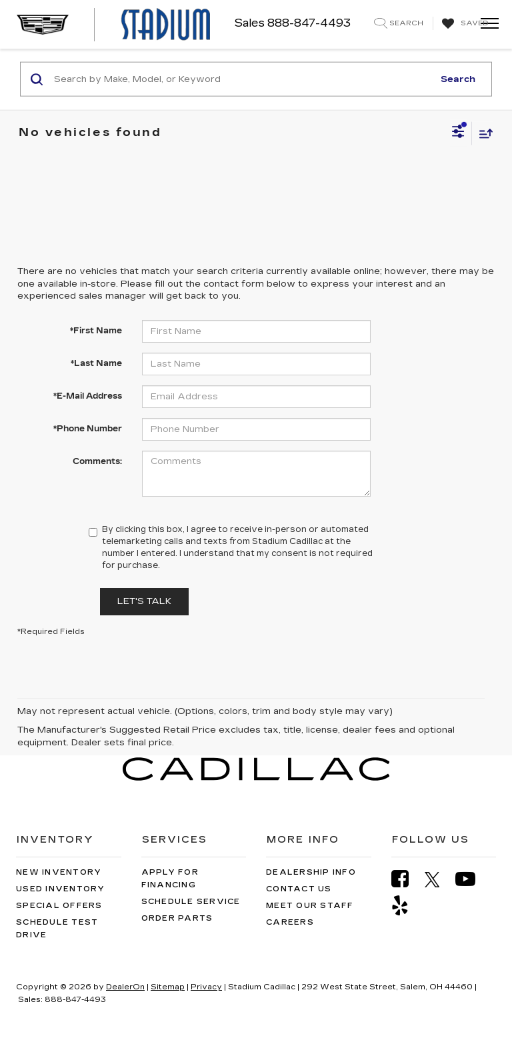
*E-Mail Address (87, 396)
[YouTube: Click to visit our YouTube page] (472, 879)
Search (458, 78)
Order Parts (177, 918)
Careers (290, 922)
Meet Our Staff (310, 905)
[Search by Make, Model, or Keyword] (242, 79)
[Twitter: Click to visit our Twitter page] (439, 879)
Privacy (206, 987)
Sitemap (168, 987)
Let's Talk (144, 601)
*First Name (96, 330)
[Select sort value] (482, 133)
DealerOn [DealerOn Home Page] (125, 987)
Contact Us (299, 889)
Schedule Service (191, 901)
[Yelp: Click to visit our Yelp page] (406, 906)
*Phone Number (87, 428)
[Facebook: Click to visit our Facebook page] (406, 879)
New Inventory (58, 872)
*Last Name (96, 363)
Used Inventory (60, 889)
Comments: (97, 461)
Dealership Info (311, 872)
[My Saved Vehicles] (464, 24)
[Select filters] (458, 133)
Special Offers (59, 905)
